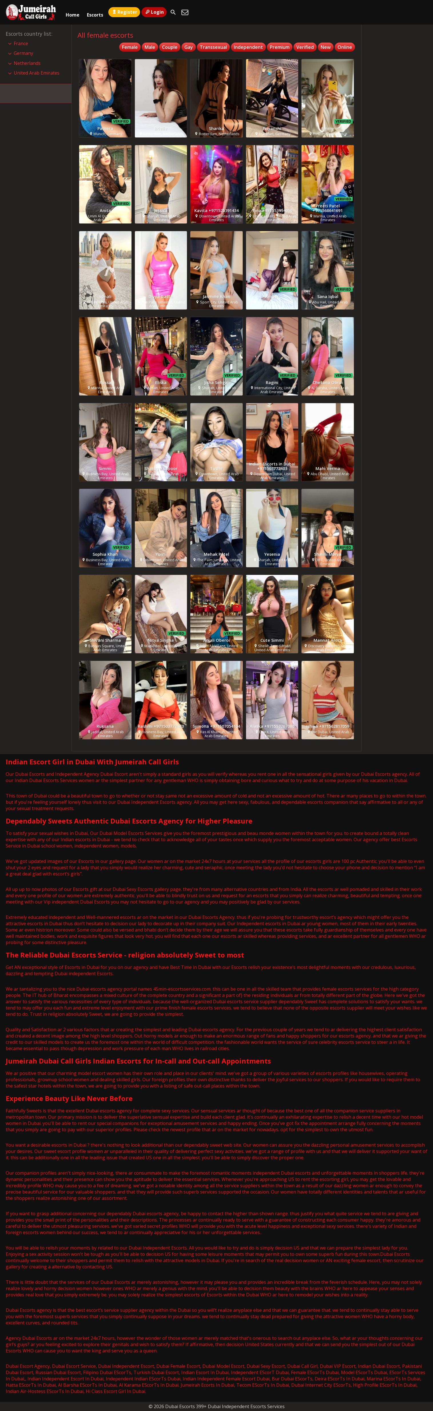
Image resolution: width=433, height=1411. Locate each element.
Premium (280, 47)
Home (72, 12)
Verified (305, 47)
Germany (23, 53)
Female (130, 47)
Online (345, 47)
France (21, 43)
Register (124, 12)
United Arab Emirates (36, 73)
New (326, 47)
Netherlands (27, 63)
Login (153, 12)
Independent (248, 47)
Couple (169, 47)
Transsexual (213, 47)
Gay (188, 47)
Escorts (95, 12)
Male (150, 47)
